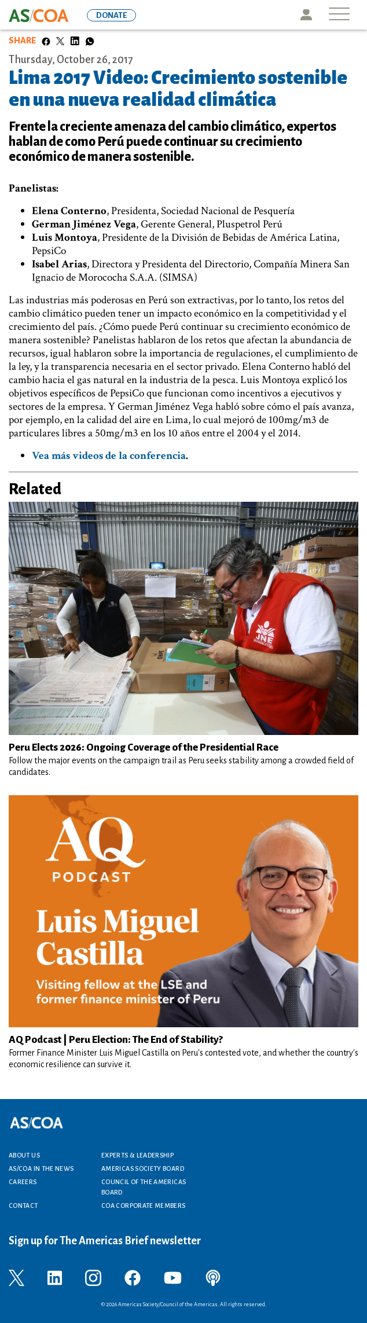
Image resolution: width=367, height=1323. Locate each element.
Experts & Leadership (137, 1155)
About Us (24, 1155)
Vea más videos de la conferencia (109, 456)
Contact (23, 1205)
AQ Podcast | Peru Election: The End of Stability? (117, 1039)
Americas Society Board (142, 1168)
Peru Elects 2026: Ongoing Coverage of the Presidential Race (143, 747)
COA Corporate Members (143, 1205)
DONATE (111, 15)
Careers (23, 1181)
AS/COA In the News (41, 1168)
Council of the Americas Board (143, 1187)
